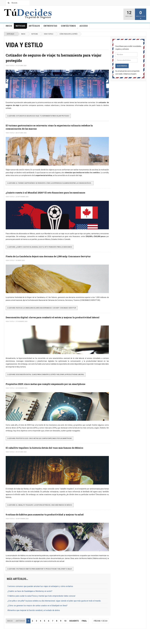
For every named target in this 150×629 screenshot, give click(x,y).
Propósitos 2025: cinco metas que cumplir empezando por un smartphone (45, 384)
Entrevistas (50, 26)
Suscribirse (122, 66)
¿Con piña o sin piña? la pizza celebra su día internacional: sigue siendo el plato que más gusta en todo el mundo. (54, 601)
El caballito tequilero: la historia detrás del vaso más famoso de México (44, 447)
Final (84, 621)
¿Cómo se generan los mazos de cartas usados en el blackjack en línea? (37, 605)
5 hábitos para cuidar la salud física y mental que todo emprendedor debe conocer (41, 596)
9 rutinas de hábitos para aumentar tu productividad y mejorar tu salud (45, 514)
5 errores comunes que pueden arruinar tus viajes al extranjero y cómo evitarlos (40, 586)
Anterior (20, 621)
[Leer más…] (38, 116)
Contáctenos (69, 27)
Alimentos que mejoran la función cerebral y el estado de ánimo (33, 610)
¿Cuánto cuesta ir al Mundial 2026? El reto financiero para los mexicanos (45, 192)
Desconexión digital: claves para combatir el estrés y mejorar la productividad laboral (52, 317)
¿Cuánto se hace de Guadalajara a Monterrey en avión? (29, 591)
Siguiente (74, 621)
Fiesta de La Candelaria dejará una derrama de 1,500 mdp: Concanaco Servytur (48, 256)
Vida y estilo (48, 34)
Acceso (84, 26)
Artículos (35, 27)
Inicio (9, 26)
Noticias (21, 27)
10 (65, 621)
